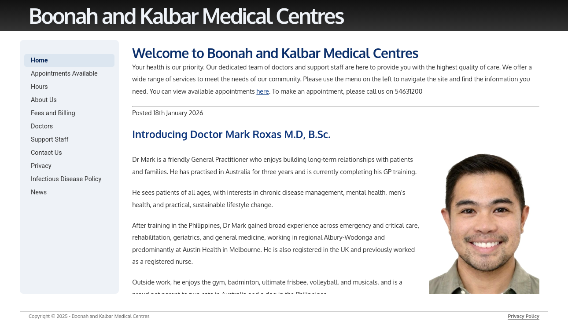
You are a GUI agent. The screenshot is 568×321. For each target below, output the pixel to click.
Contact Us (46, 153)
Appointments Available (64, 73)
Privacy (41, 166)
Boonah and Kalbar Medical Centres (186, 15)
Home (39, 60)
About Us (44, 100)
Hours (39, 87)
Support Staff (49, 139)
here (262, 91)
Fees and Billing (53, 113)
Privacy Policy (523, 316)
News (39, 192)
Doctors (42, 126)
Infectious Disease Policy (66, 179)
